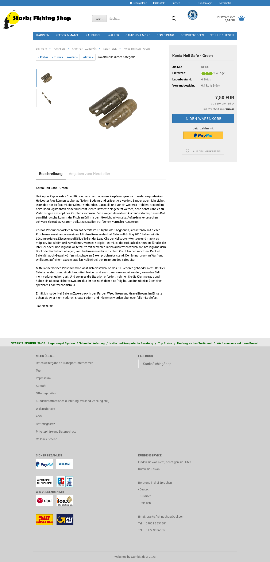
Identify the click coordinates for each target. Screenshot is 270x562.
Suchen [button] (176, 3)
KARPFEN (42, 35)
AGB (39, 416)
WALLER (113, 35)
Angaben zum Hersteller (89, 173)
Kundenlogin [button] (204, 3)
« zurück (57, 57)
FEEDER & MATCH (67, 35)
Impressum (43, 378)
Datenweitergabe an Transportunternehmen (64, 363)
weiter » (72, 57)
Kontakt (159, 3)
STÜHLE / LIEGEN (222, 35)
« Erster (43, 57)
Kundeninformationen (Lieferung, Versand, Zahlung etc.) (72, 401)
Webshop (120, 556)
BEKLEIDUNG (165, 35)
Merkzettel (225, 3)
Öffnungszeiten (46, 393)
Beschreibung (50, 173)
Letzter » (87, 57)
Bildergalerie (138, 3)
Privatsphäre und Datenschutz (56, 431)
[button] (188, 3)
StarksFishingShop (157, 364)
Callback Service (46, 439)
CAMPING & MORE (138, 35)
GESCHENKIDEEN (192, 35)
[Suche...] (99, 18)
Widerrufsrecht (45, 408)
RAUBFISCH (93, 35)
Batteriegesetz (45, 424)
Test (38, 370)
